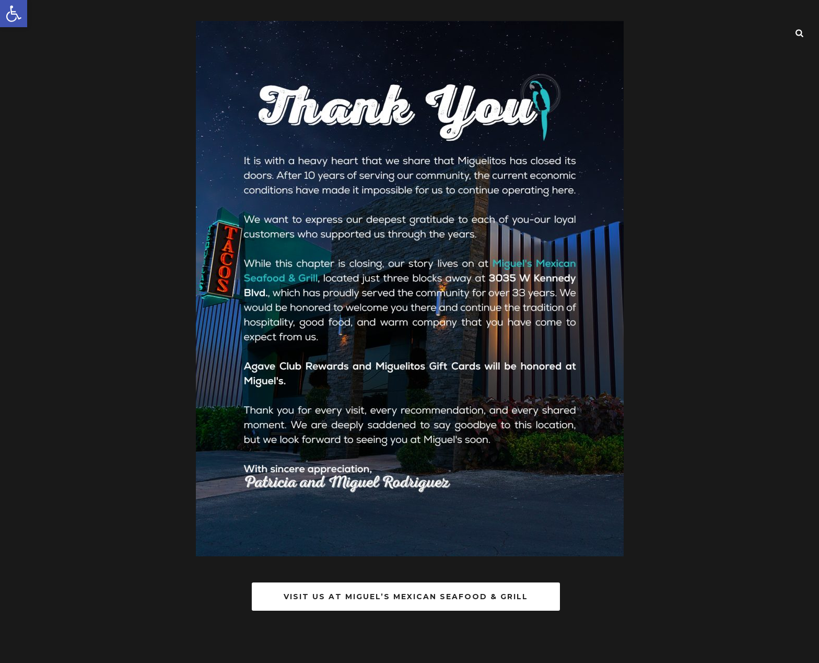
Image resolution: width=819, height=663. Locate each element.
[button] (13, 13)
